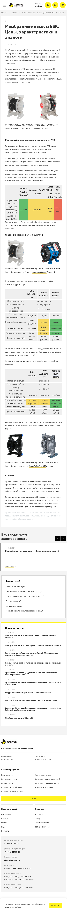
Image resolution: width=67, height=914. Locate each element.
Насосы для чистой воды (11, 787)
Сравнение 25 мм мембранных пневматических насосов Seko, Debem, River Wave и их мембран (33, 709)
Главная (4, 13)
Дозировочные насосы (44, 787)
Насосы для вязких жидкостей (47, 779)
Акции (33, 798)
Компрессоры (7, 783)
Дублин (38, 6)
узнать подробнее (13, 907)
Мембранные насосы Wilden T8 (19, 718)
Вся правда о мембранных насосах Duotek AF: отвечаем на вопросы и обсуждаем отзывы (31, 654)
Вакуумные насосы (9, 779)
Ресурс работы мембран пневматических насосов (28, 693)
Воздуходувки (7, 775)
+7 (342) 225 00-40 (12, 852)
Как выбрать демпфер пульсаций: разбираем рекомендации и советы (33, 664)
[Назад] (58, 538)
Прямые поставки (42, 827)
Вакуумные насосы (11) (16, 606)
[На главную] (9, 741)
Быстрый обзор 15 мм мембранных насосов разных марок (32, 700)
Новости (4, 818)
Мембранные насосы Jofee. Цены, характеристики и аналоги (33, 645)
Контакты (5, 831)
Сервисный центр (42, 823)
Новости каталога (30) (15, 586)
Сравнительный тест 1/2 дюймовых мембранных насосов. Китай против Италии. (31, 674)
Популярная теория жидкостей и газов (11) (25, 596)
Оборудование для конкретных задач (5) (24, 591)
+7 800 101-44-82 (11, 843)
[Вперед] (63, 538)
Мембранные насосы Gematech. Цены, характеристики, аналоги (30, 636)
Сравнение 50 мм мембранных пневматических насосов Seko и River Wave (33, 683)
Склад (37, 818)
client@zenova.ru (12, 860)
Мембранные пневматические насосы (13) (24, 611)
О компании (6, 814)
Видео (3, 827)
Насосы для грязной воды (12, 791)
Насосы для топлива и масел (47, 783)
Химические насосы (43, 775)
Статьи (14, 13)
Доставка (39, 814)
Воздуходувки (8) (13, 601)
